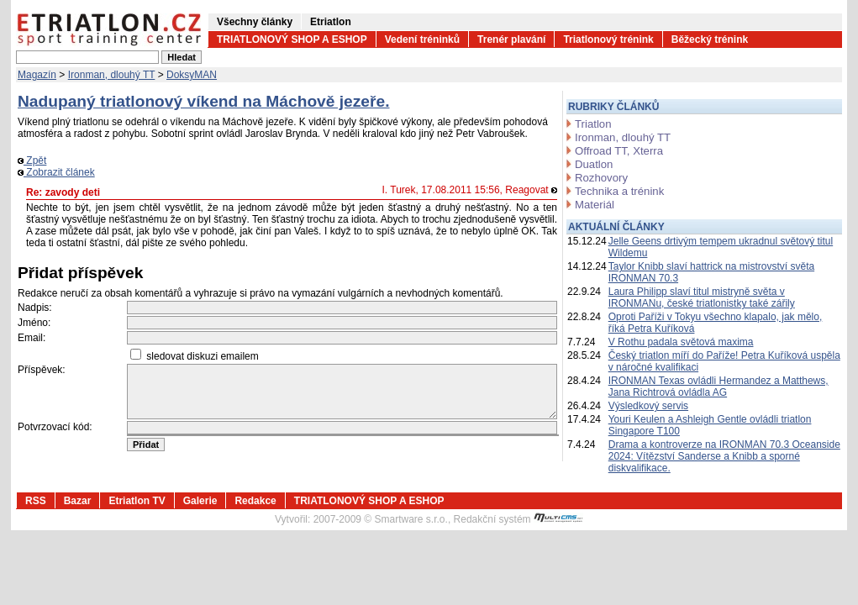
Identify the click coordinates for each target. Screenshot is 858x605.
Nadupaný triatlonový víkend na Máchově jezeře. (204, 101)
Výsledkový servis (648, 406)
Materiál (594, 204)
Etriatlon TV (136, 501)
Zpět (32, 160)
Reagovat (531, 190)
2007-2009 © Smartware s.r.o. (380, 519)
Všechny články (254, 22)
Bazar (78, 501)
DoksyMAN (191, 75)
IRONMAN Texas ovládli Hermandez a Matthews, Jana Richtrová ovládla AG (718, 386)
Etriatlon (330, 22)
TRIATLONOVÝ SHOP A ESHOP (292, 39)
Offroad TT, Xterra (619, 151)
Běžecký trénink (709, 39)
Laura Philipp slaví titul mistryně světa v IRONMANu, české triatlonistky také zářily (701, 297)
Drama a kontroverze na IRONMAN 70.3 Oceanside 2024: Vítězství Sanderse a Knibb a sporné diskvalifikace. (724, 456)
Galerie (200, 501)
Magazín (37, 75)
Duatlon (594, 164)
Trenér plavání (511, 39)
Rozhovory (601, 177)
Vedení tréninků (422, 39)
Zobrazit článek (56, 172)
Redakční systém (518, 519)
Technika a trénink (619, 191)
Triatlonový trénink (608, 39)
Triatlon (593, 124)
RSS (35, 501)
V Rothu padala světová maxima (681, 342)
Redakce (255, 501)
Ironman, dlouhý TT (111, 75)
